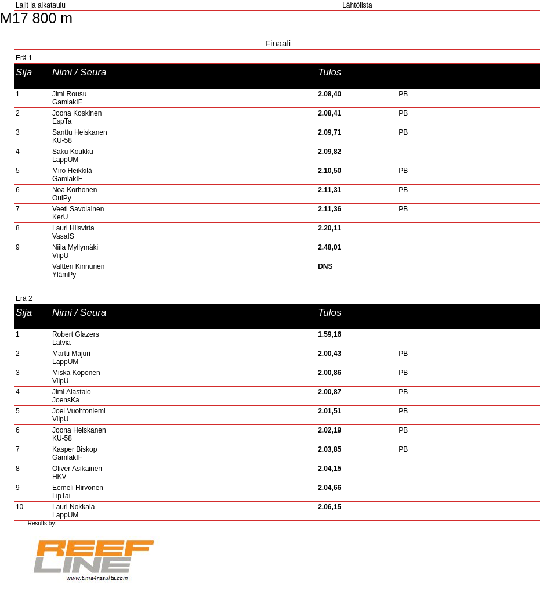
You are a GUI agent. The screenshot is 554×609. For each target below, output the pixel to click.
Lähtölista (357, 5)
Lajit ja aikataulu (41, 5)
